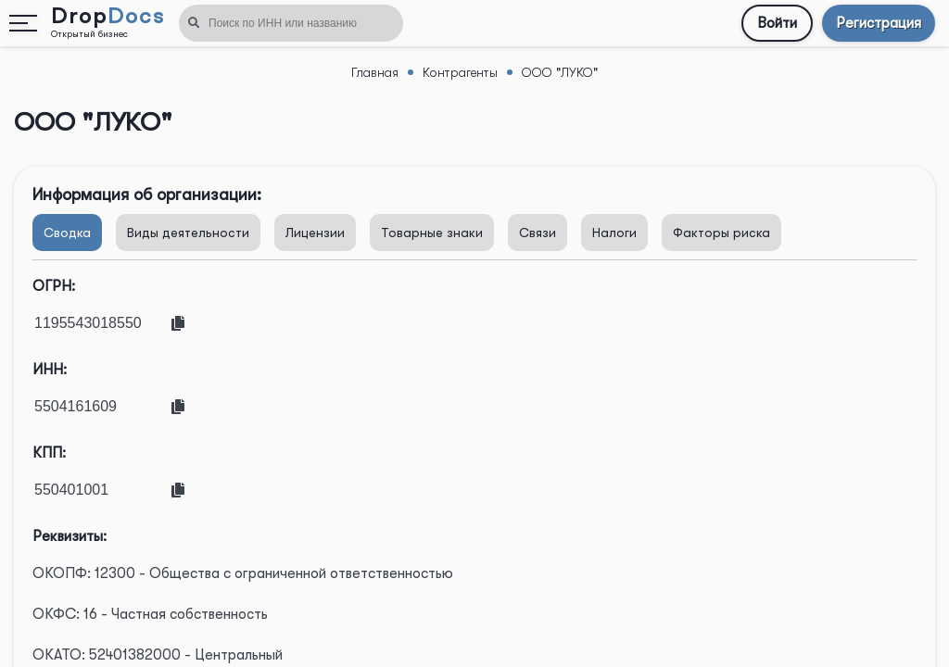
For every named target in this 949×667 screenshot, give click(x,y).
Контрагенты (460, 72)
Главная (375, 72)
